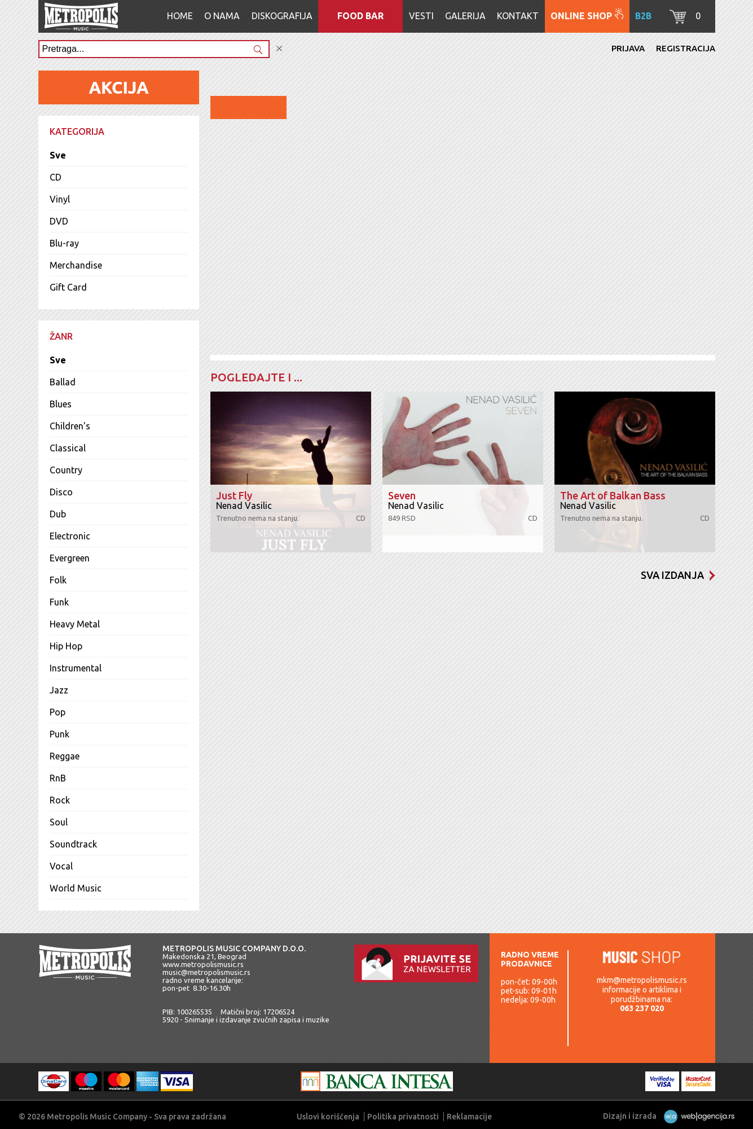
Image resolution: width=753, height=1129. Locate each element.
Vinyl (60, 199)
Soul (59, 822)
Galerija (465, 16)
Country (66, 470)
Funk (59, 602)
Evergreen (70, 558)
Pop (57, 712)
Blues (61, 404)
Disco (61, 492)
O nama (222, 16)
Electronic (70, 536)
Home (180, 16)
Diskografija (282, 16)
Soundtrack (73, 844)
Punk (59, 734)
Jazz (59, 690)
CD (55, 177)
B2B (643, 16)
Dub (58, 514)
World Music (76, 888)
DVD (59, 221)
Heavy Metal (75, 624)
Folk (58, 580)
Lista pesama (655, 337)
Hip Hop (66, 646)
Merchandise (76, 265)
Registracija (685, 48)
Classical (68, 448)
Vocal (61, 866)
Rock (60, 800)
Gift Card (68, 287)
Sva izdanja (678, 575)
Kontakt (518, 16)
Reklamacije (469, 1116)
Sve (58, 155)
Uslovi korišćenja (328, 1116)
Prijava (628, 48)
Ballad (63, 382)
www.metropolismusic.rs (203, 964)
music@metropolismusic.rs (206, 972)
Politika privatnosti (403, 1116)
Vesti (421, 16)
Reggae (65, 756)
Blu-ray (64, 243)
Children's (70, 426)
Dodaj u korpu (606, 308)
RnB (58, 778)
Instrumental (76, 668)
